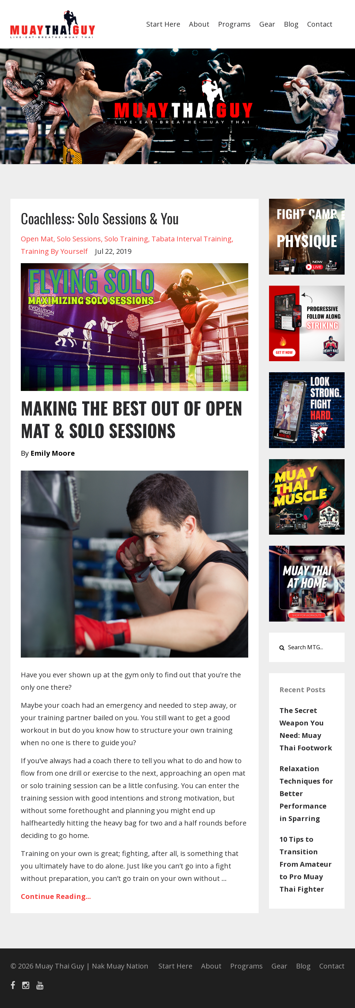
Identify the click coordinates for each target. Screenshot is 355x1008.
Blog (291, 24)
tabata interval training (191, 238)
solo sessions (79, 238)
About (199, 24)
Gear (267, 24)
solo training (126, 238)
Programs (234, 24)
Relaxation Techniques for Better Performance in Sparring (306, 793)
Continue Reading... (56, 896)
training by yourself (54, 251)
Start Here (163, 24)
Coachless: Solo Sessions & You (100, 218)
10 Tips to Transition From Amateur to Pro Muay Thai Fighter (305, 864)
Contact (319, 24)
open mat (37, 238)
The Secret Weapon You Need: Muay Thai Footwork (305, 729)
